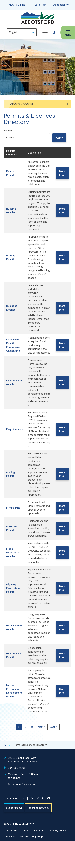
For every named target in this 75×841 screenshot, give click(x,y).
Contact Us (10, 830)
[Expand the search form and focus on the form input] (48, 32)
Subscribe (14, 807)
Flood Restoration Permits (13, 553)
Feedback (40, 830)
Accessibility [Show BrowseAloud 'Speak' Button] (61, 4)
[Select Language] (22, 32)
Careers (25, 830)
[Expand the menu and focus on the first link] (67, 32)
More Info (62, 173)
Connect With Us (14, 798)
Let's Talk (40, 4)
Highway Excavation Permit (13, 588)
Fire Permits (13, 507)
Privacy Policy (57, 830)
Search (8, 130)
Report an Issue (38, 807)
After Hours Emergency (21, 784)
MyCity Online (17, 4)
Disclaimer (10, 836)
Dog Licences (14, 429)
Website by (31, 836)
